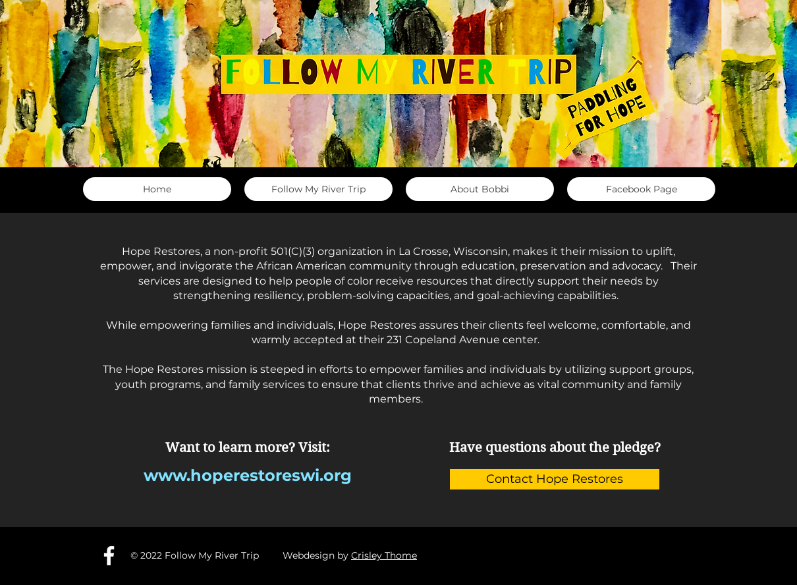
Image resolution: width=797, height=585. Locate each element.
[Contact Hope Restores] (554, 479)
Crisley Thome (384, 555)
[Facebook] (109, 556)
